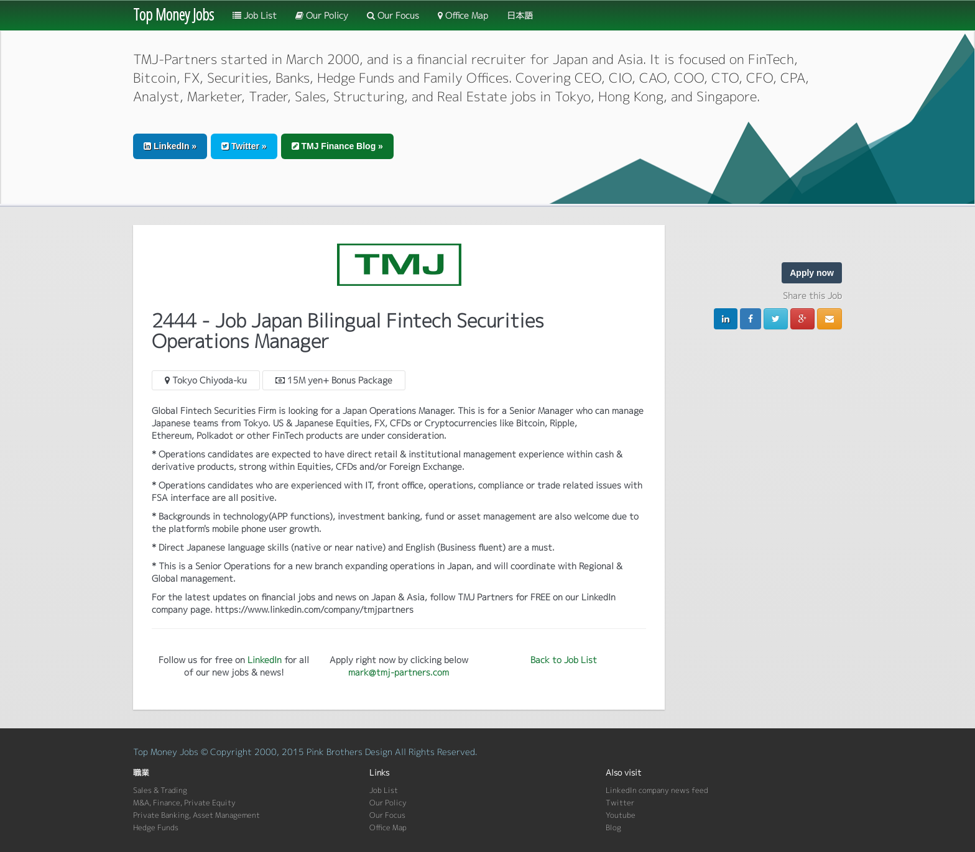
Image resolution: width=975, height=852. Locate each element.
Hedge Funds (155, 827)
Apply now (812, 273)
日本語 (520, 15)
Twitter (620, 802)
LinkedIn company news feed (657, 790)
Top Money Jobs (173, 14)
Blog (613, 827)
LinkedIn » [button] (170, 146)
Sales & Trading (160, 790)
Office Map (463, 15)
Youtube (620, 815)
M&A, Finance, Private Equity (184, 802)
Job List (255, 15)
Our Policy (321, 15)
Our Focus (393, 15)
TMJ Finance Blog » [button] (337, 146)
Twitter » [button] (243, 146)
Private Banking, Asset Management (196, 815)
